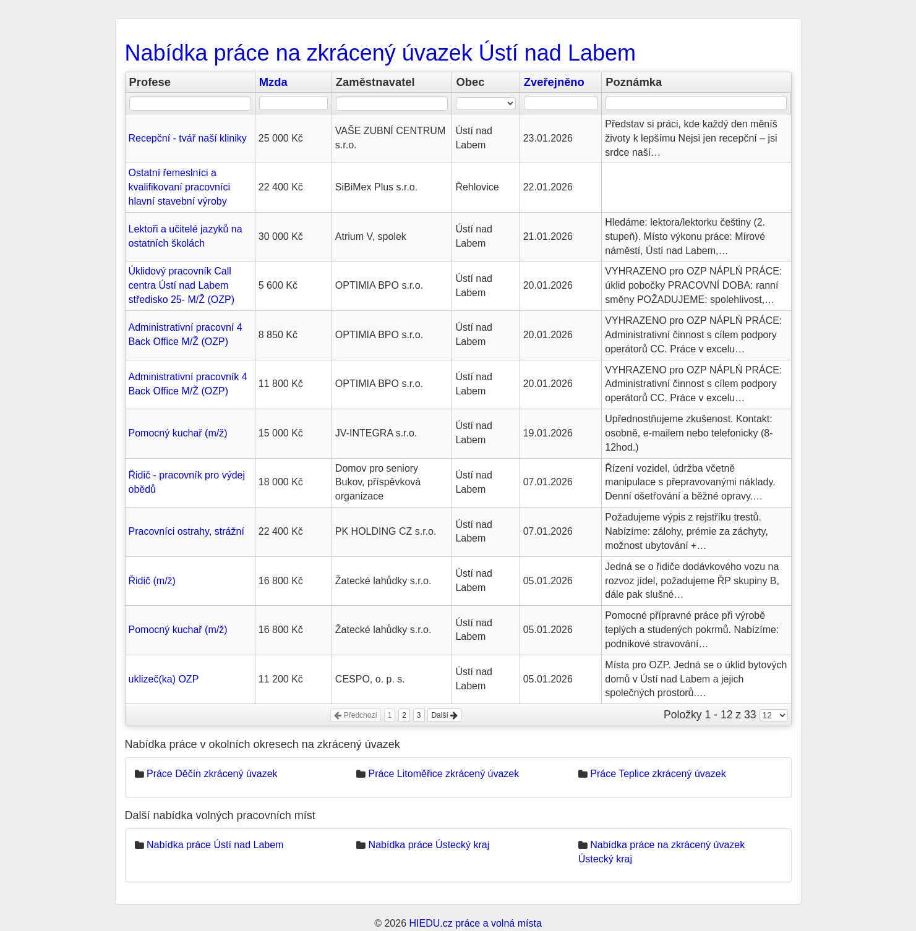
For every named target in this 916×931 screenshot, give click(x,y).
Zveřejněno (554, 81)
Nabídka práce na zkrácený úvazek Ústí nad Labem (380, 53)
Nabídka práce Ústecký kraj (429, 845)
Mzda (273, 81)
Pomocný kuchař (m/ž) (178, 433)
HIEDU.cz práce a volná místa (475, 923)
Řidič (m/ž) (152, 581)
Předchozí (355, 715)
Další (444, 715)
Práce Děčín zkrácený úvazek (212, 773)
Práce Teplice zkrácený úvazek (658, 773)
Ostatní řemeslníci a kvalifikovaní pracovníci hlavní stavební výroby (180, 187)
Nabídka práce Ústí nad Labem (215, 845)
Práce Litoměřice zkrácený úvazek (444, 773)
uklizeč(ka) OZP (164, 679)
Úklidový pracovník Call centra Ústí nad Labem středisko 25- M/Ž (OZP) (182, 285)
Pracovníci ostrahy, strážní (186, 531)
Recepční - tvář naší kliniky (188, 138)
